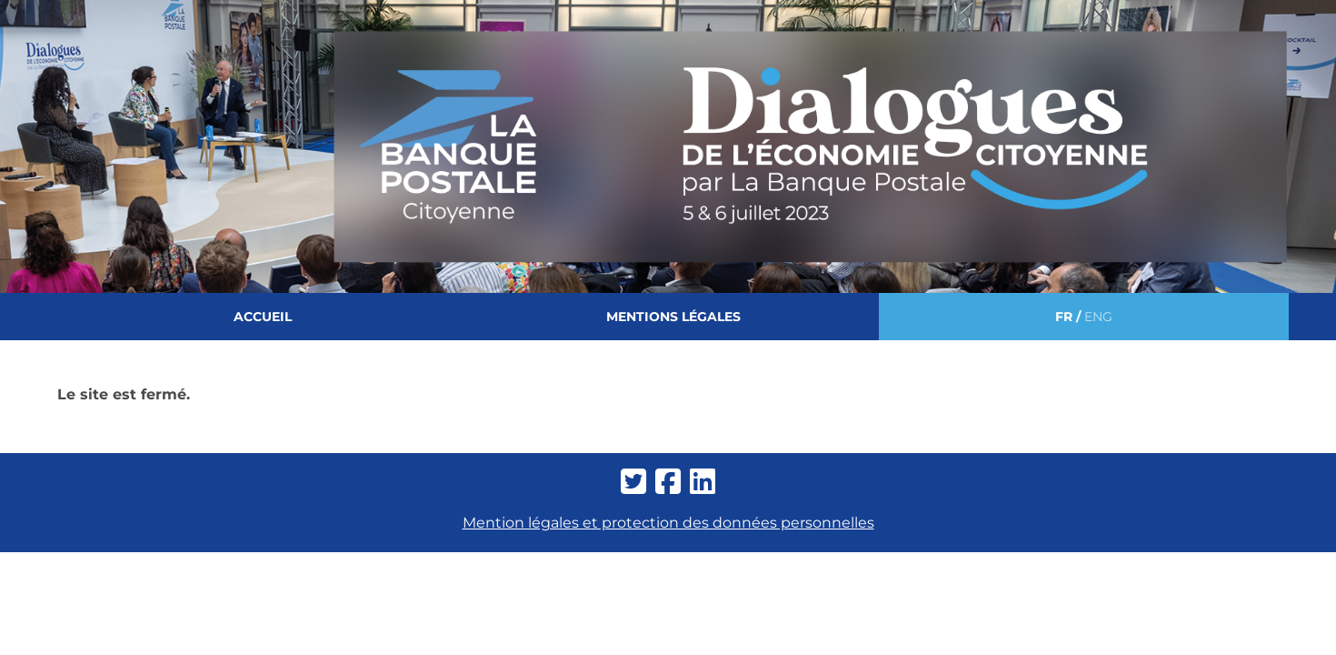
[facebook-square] (668, 483)
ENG (1098, 316)
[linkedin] (702, 483)
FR (1063, 316)
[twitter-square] (633, 483)
